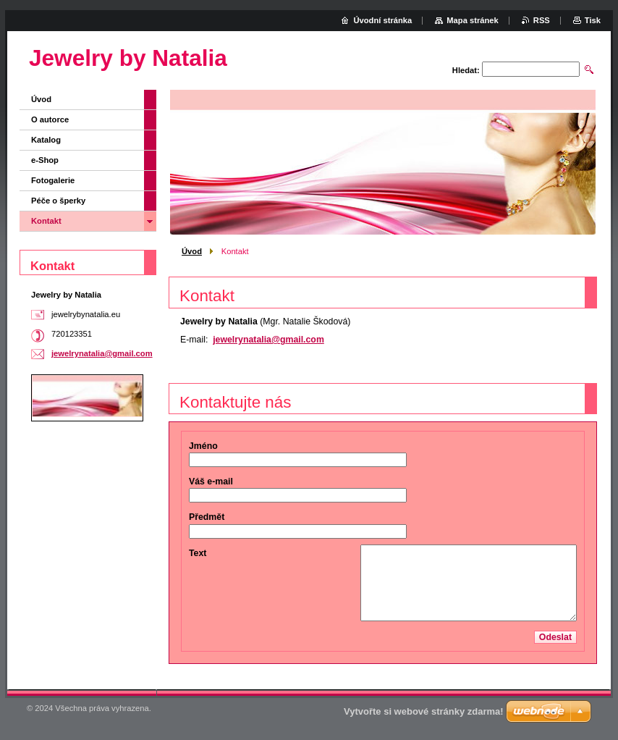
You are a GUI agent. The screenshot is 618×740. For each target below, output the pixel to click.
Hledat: (466, 70)
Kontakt (46, 220)
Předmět (206, 517)
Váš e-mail (211, 481)
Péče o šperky (58, 200)
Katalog (46, 139)
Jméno (203, 446)
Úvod (192, 251)
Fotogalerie (53, 180)
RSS (541, 20)
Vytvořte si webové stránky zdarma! (424, 711)
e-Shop (45, 160)
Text (197, 553)
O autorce (50, 119)
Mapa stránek (472, 20)
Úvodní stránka (382, 20)
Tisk (593, 20)
